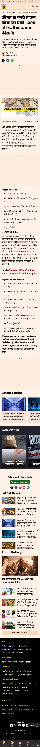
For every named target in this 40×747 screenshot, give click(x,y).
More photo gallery (19, 632)
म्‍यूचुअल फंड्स (6, 649)
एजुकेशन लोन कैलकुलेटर (24, 674)
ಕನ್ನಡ (13, 1)
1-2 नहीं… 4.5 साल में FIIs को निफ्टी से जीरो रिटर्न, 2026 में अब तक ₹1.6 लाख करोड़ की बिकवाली (27, 534)
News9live (16, 690)
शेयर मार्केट (11, 646)
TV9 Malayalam (6, 690)
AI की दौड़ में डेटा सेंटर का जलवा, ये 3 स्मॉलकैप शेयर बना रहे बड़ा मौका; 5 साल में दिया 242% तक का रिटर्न (27, 523)
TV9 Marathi (22, 684)
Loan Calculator (8, 666)
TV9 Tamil (24, 687)
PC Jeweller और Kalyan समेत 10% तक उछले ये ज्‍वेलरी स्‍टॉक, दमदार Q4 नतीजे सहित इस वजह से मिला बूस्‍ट (26, 546)
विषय (9, 662)
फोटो (15, 662)
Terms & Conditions (8, 714)
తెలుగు (19, 1)
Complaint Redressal (26, 710)
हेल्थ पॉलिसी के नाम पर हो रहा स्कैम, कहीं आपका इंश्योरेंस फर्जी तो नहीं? (26, 592)
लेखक (4, 662)
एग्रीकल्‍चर (19, 653)
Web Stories (10, 430)
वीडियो (21, 662)
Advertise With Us (24, 705)
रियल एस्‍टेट (29, 649)
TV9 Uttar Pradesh (7, 693)
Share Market (11, 12)
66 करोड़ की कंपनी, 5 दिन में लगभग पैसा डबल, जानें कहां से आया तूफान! (19, 272)
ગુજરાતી (30, 1)
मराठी (24, 1)
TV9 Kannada (6, 687)
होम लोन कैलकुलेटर (8, 671)
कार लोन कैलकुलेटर (8, 674)
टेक (13, 653)
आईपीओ (21, 649)
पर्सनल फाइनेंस (22, 646)
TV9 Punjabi (25, 690)
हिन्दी (3, 1)
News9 (8, 1)
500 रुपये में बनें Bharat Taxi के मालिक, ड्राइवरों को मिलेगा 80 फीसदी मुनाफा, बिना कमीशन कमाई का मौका (27, 614)
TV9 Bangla (15, 687)
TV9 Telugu (13, 684)
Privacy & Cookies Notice (9, 710)
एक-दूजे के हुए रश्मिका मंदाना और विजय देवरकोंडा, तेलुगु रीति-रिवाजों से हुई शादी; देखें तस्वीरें (27, 603)
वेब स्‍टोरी (28, 662)
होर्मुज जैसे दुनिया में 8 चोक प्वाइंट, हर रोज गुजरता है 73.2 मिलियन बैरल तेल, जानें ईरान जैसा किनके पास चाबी (27, 501)
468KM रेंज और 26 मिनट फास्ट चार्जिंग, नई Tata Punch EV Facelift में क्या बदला (26, 625)
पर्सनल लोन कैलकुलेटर (23, 671)
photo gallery (11, 552)
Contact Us (5, 705)
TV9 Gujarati (32, 684)
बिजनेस (4, 646)
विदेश (8, 653)
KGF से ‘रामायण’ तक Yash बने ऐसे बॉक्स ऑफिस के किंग (17, 581)
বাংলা (36, 2)
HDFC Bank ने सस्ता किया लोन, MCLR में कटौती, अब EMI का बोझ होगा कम (26, 512)
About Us (13, 705)
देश (3, 653)
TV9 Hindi (5, 684)
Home (3, 12)
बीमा (14, 649)
